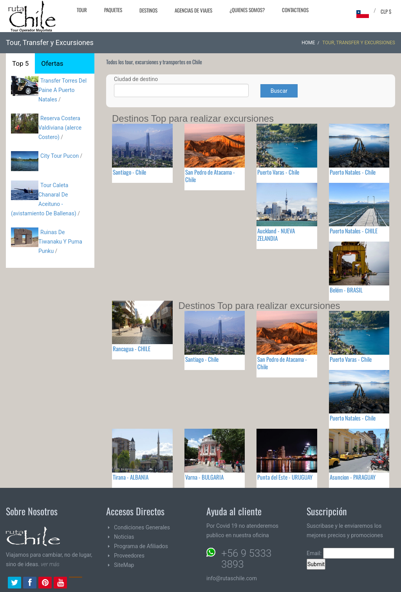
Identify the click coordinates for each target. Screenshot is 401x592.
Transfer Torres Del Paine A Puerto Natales (62, 90)
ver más (50, 564)
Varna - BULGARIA (204, 477)
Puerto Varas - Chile (278, 172)
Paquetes (113, 10)
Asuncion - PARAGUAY (353, 477)
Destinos (148, 10)
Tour (82, 10)
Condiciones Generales (142, 527)
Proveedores (129, 555)
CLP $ (386, 11)
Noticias (124, 537)
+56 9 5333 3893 (246, 558)
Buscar (279, 91)
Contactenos (295, 10)
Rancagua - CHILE (131, 348)
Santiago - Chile (129, 172)
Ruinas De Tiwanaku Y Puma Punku (60, 241)
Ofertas (52, 63)
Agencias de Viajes (193, 10)
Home (308, 42)
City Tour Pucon (59, 156)
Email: (350, 553)
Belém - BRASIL (346, 289)
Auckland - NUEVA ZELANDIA (276, 234)
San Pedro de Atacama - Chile (210, 176)
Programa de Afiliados (141, 546)
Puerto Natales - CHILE (354, 230)
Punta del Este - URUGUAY (284, 477)
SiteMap (124, 565)
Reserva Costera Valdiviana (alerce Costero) (59, 127)
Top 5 (20, 63)
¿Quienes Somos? (247, 10)
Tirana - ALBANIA (130, 477)
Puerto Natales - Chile (353, 172)
